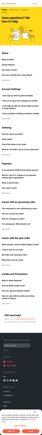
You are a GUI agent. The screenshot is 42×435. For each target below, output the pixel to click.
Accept (30, 431)
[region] (21, 422)
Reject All (11, 431)
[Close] (34, 412)
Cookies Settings (20, 426)
